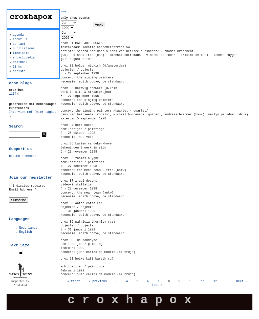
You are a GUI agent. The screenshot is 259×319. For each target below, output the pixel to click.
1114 (14, 94)
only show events (75, 18)
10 (190, 281)
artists (19, 71)
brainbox (20, 62)
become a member (22, 156)
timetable (21, 53)
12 (215, 281)
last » (157, 285)
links (17, 67)
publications (24, 48)
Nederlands (28, 228)
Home (64, 11)
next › (241, 281)
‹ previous (98, 281)
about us (20, 39)
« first (73, 281)
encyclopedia (24, 57)
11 (203, 281)
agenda (18, 35)
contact (19, 44)
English (25, 232)
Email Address (22, 190)
